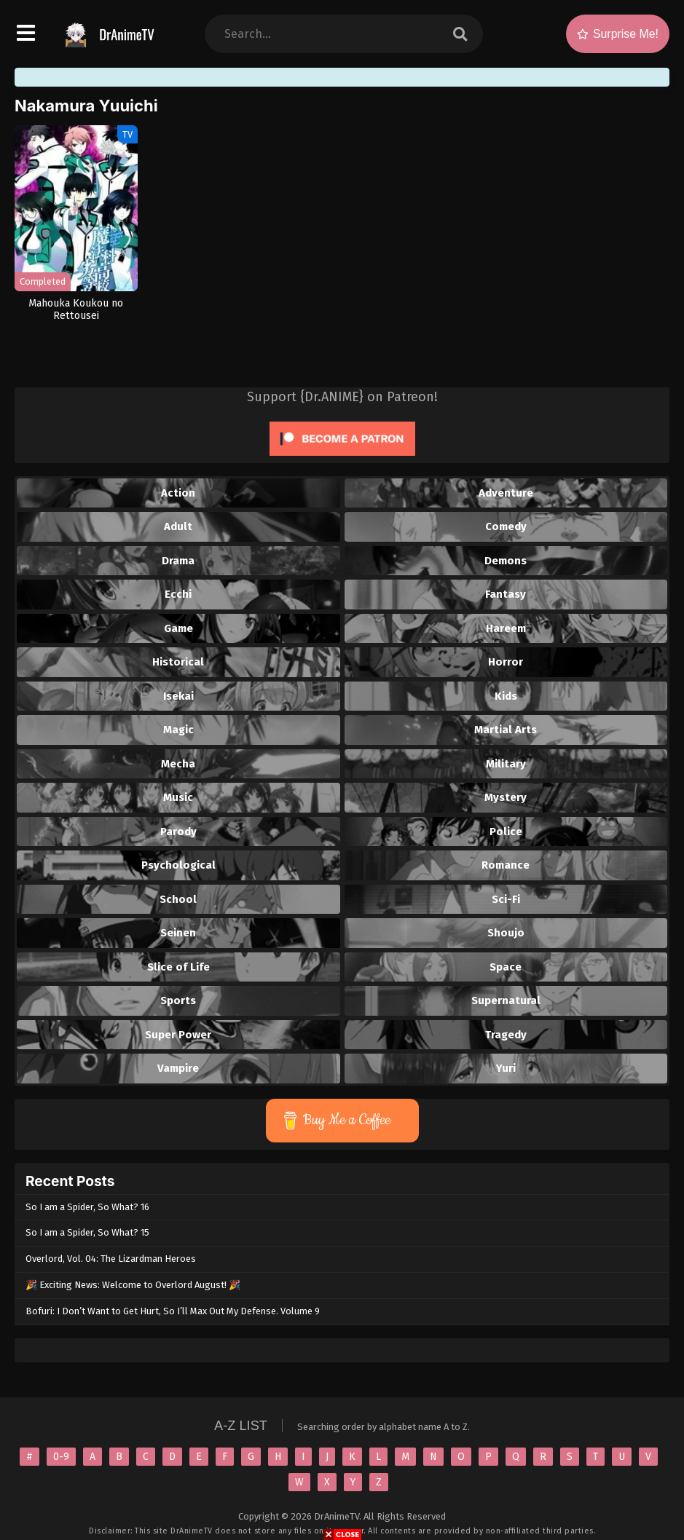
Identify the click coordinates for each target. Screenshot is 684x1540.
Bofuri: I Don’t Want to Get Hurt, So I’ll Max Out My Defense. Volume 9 (172, 1311)
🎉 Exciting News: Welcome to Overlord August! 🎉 (132, 1284)
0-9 (61, 1456)
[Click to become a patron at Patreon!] (342, 459)
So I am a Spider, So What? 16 (87, 1206)
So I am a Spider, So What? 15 (87, 1232)
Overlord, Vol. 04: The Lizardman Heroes (110, 1258)
